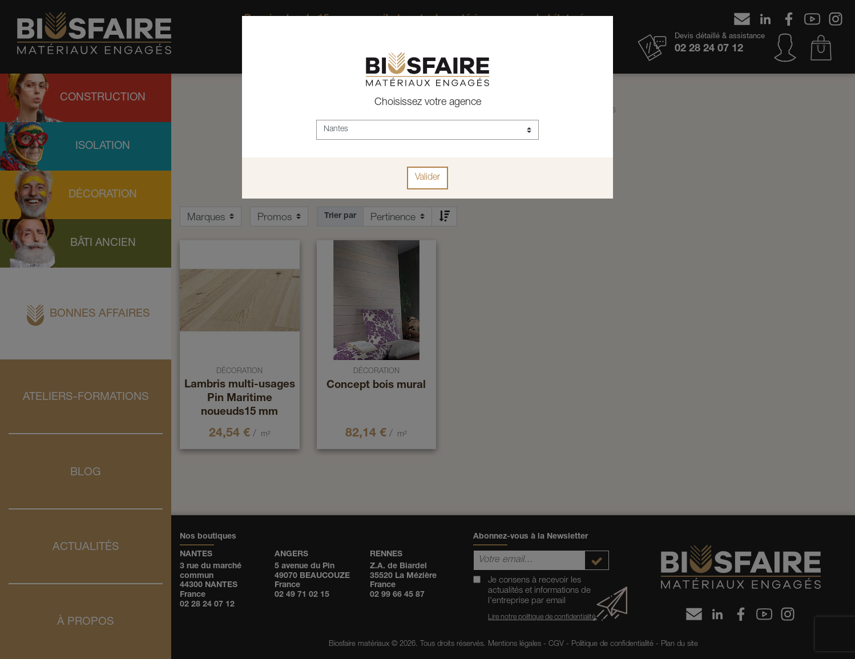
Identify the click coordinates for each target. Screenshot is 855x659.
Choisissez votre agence (427, 103)
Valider (427, 178)
